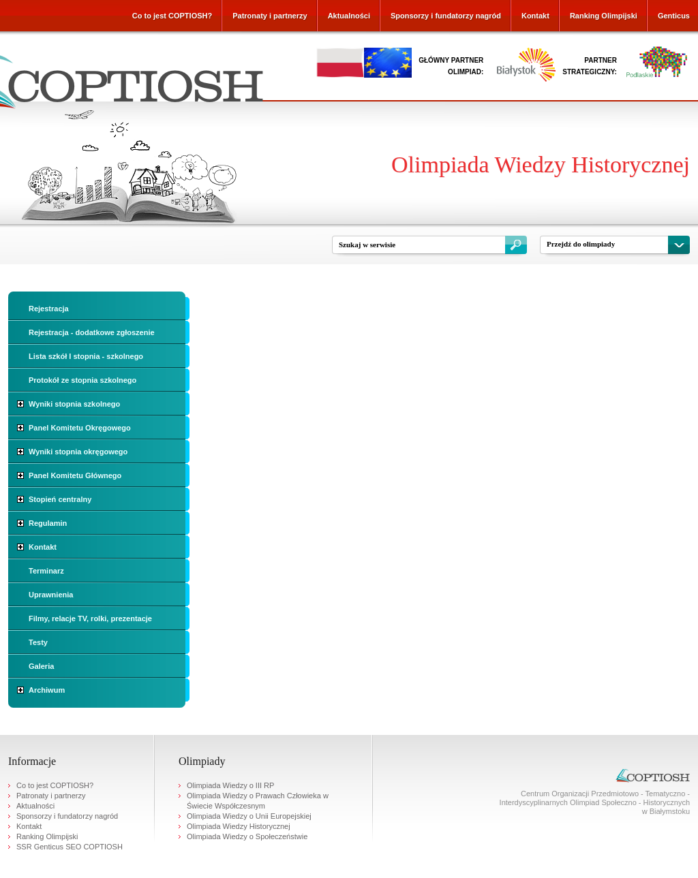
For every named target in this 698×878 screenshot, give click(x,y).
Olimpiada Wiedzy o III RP (230, 785)
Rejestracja (49, 308)
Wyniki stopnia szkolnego (74, 404)
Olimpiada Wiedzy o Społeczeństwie (247, 836)
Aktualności (349, 16)
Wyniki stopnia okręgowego (78, 452)
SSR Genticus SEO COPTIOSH (69, 847)
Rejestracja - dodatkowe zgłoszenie (92, 332)
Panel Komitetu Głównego (75, 475)
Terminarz (46, 571)
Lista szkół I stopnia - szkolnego (86, 356)
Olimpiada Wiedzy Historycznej (238, 826)
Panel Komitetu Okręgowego (80, 428)
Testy (38, 642)
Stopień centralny (60, 499)
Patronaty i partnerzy (269, 16)
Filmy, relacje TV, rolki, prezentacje (90, 618)
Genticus (674, 16)
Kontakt (535, 16)
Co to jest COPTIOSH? (172, 16)
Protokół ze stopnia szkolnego (82, 380)
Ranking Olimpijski (603, 16)
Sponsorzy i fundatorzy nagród (446, 16)
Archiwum (47, 690)
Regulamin (48, 523)
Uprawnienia (51, 595)
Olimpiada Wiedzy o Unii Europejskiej (249, 816)
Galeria (41, 666)
